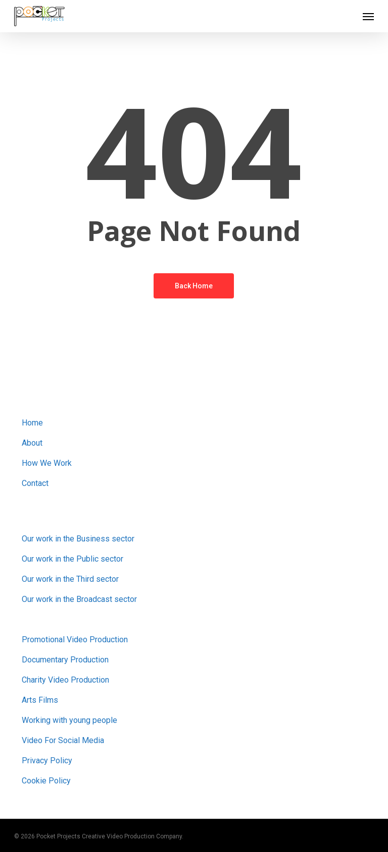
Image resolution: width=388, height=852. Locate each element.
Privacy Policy (47, 760)
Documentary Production (65, 659)
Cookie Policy (46, 780)
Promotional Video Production (75, 639)
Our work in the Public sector (72, 559)
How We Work (47, 463)
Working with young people (69, 720)
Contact (35, 483)
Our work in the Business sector (78, 538)
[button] (368, 16)
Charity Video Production (65, 680)
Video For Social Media (63, 740)
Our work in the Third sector (70, 579)
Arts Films (40, 700)
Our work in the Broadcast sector (79, 599)
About (32, 443)
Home (32, 423)
